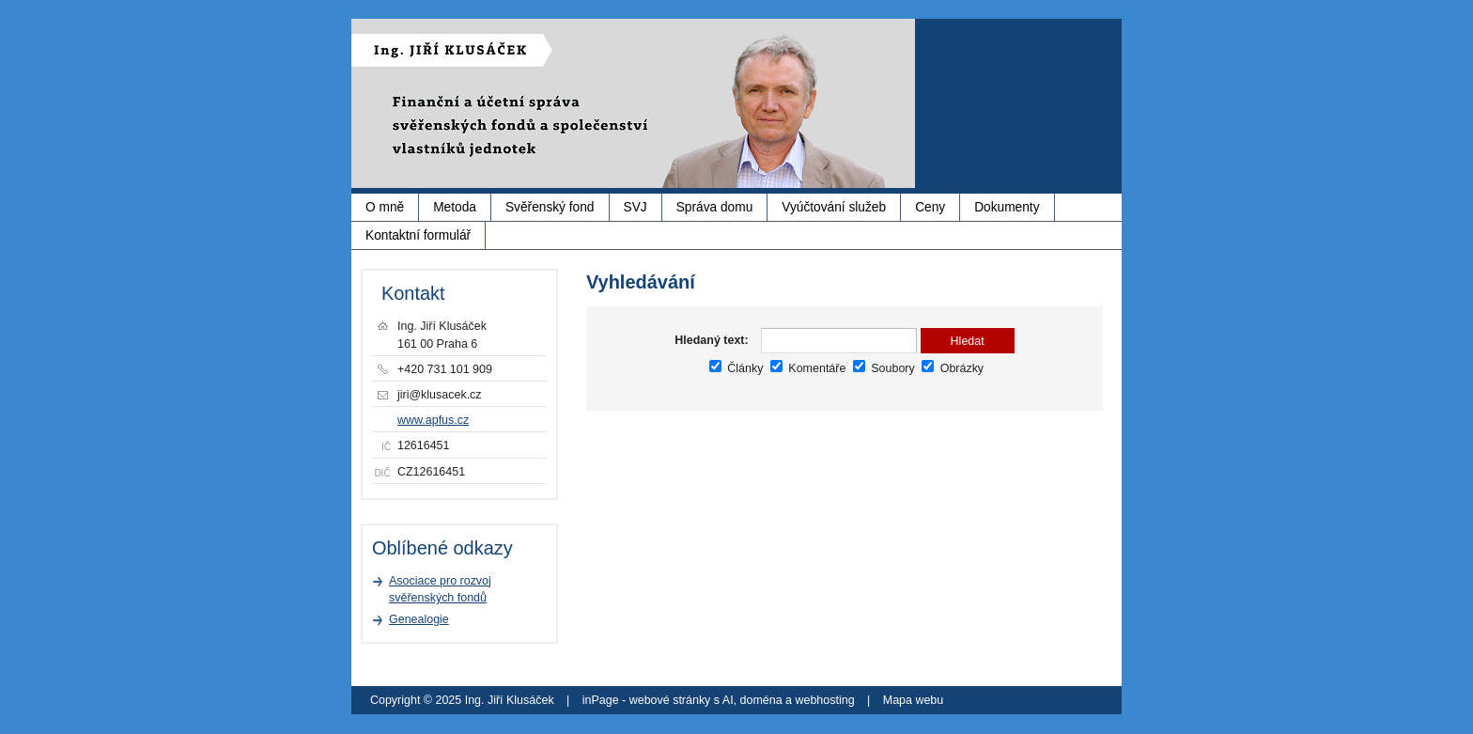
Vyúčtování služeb (834, 207)
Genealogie (419, 619)
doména (761, 700)
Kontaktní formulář (418, 235)
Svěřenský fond (550, 207)
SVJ (635, 207)
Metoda (454, 207)
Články (736, 368)
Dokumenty (1006, 207)
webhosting (824, 700)
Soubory (884, 368)
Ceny (930, 207)
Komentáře (807, 368)
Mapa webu (913, 700)
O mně (384, 207)
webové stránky (670, 700)
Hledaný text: (711, 340)
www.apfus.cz (433, 420)
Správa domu (714, 207)
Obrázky (953, 368)
